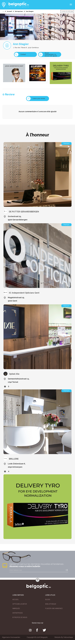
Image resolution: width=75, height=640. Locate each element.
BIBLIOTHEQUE (50, 604)
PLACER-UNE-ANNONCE (54, 608)
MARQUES (16, 608)
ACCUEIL (15, 599)
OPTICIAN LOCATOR (19, 604)
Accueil (9, 11)
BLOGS (47, 599)
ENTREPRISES (17, 613)
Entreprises (19, 11)
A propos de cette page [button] (67, 11)
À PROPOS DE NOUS (19, 617)
